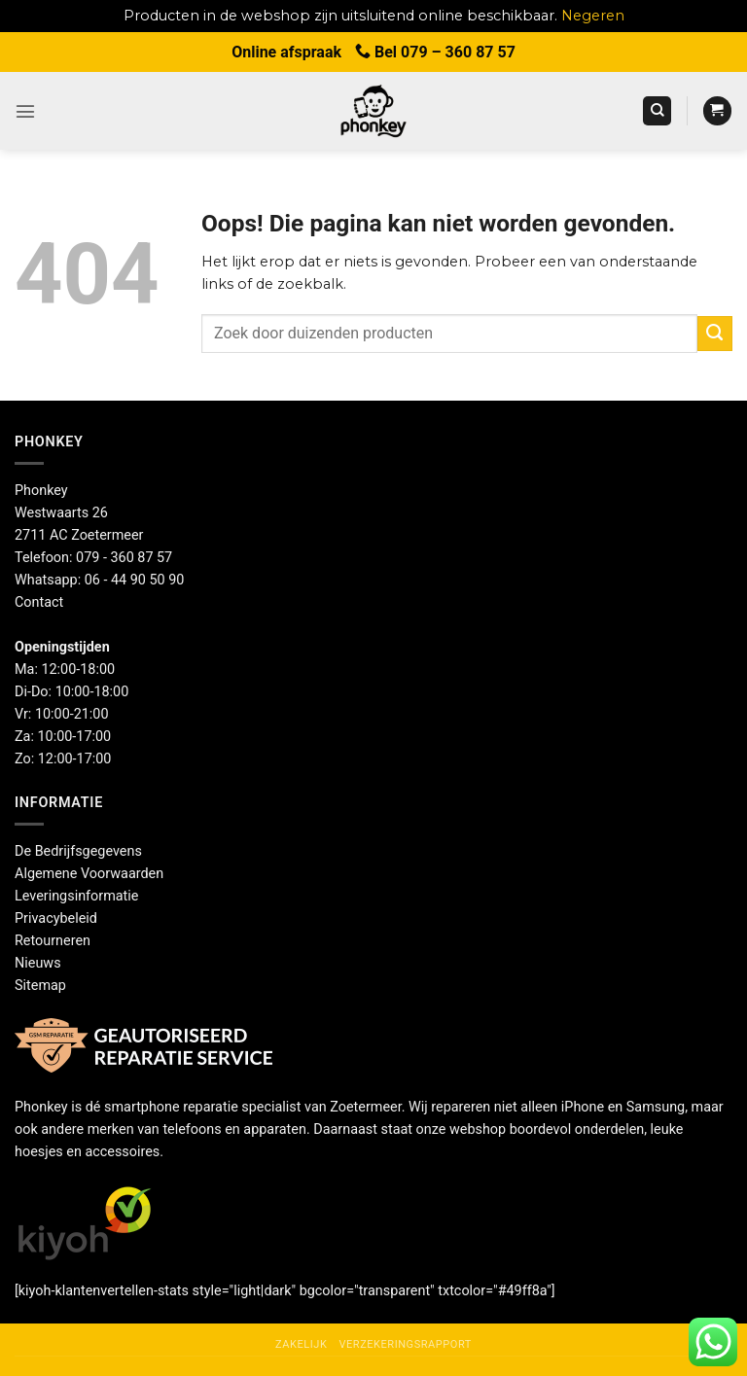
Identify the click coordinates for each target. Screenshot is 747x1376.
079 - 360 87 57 (124, 557)
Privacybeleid (56, 918)
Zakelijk (301, 1344)
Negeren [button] (592, 15)
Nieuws (38, 963)
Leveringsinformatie (76, 896)
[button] (25, 110)
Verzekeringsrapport (404, 1344)
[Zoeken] (657, 110)
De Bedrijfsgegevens (78, 851)
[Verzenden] (714, 333)
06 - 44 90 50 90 (135, 580)
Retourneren (52, 941)
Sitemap (40, 985)
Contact (39, 602)
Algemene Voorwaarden (89, 873)
